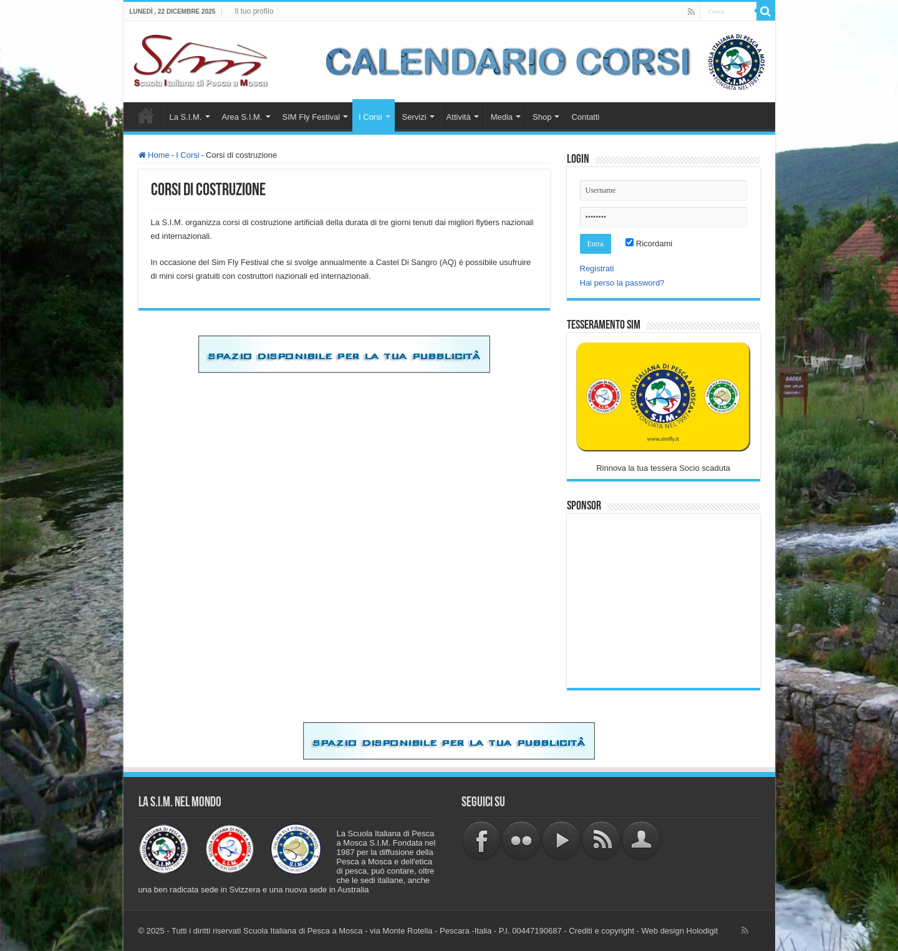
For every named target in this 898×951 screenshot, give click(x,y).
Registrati (597, 268)
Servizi (414, 117)
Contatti (585, 117)
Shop (542, 117)
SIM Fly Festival (311, 117)
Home (146, 115)
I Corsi (370, 117)
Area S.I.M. (242, 117)
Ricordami (648, 243)
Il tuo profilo (253, 11)
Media (502, 117)
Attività (459, 117)
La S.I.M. (186, 117)
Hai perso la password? (622, 282)
